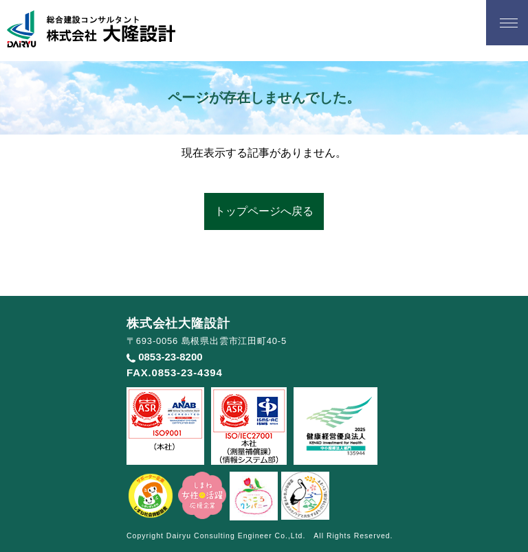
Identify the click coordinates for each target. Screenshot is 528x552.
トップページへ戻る (264, 211)
